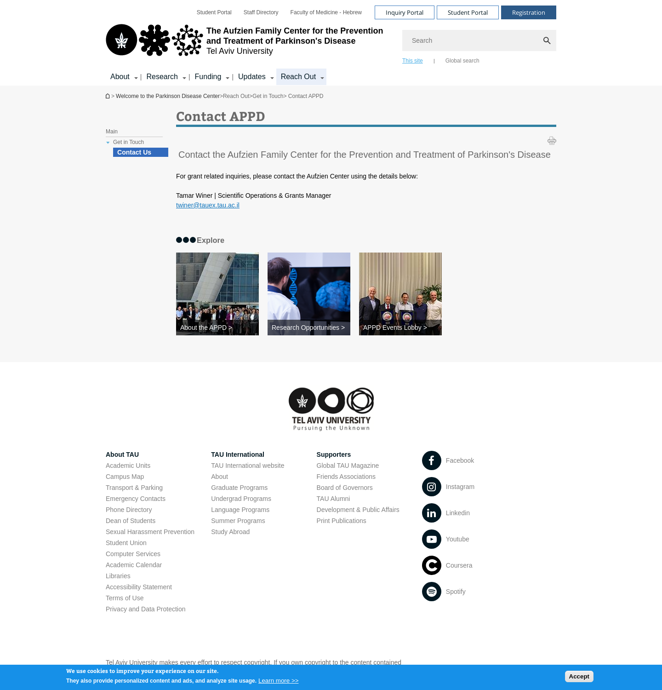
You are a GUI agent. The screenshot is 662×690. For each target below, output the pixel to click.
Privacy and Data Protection (146, 609)
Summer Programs (238, 520)
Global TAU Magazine (348, 465)
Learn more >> (278, 683)
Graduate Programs (239, 487)
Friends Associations (346, 476)
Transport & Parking (134, 487)
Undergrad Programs (241, 498)
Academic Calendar (134, 565)
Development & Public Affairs (358, 509)
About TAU (122, 454)
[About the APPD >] (217, 327)
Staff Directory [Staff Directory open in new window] (261, 12)
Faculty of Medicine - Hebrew (326, 12)
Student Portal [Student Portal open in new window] (214, 12)
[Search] (479, 40)
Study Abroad (230, 531)
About (219, 476)
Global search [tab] (462, 61)
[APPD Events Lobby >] (400, 327)
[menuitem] (214, 12)
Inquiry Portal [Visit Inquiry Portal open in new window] (404, 12)
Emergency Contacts (136, 498)
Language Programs (240, 509)
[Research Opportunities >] (309, 327)
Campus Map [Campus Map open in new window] (125, 476)
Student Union (126, 542)
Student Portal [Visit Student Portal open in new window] (468, 12)
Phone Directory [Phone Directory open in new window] (129, 509)
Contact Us (134, 152)
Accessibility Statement (139, 587)
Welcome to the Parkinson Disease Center (108, 95)
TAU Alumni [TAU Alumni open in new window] (333, 498)
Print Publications (341, 520)
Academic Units (128, 465)
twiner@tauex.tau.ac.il (208, 205)
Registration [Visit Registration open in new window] (528, 12)
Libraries (118, 576)
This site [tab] (412, 61)
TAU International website (247, 465)
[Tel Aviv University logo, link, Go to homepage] (249, 43)
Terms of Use (124, 598)
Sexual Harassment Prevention (150, 531)
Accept (579, 679)
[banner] (331, 43)
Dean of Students (130, 520)
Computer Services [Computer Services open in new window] (133, 554)
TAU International (237, 454)
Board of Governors (345, 487)
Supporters (334, 454)
